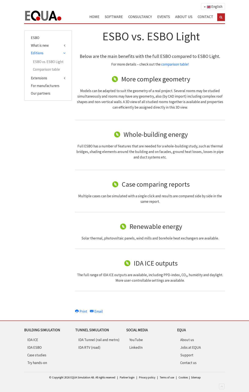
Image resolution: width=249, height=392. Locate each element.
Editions (37, 53)
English (213, 6)
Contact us (188, 362)
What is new (40, 45)
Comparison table (46, 69)
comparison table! (175, 64)
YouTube (136, 339)
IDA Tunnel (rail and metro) (99, 339)
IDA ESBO (34, 347)
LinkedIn (136, 347)
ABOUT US (183, 16)
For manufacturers (45, 85)
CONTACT (205, 16)
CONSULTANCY (140, 16)
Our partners (40, 93)
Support (186, 355)
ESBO (35, 37)
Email (96, 311)
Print (81, 311)
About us (187, 339)
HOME (94, 16)
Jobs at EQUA (190, 347)
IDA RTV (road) (89, 347)
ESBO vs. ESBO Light (48, 61)
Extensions (39, 78)
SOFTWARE (114, 16)
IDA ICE (32, 339)
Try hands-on (37, 362)
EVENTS (163, 16)
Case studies (36, 355)
